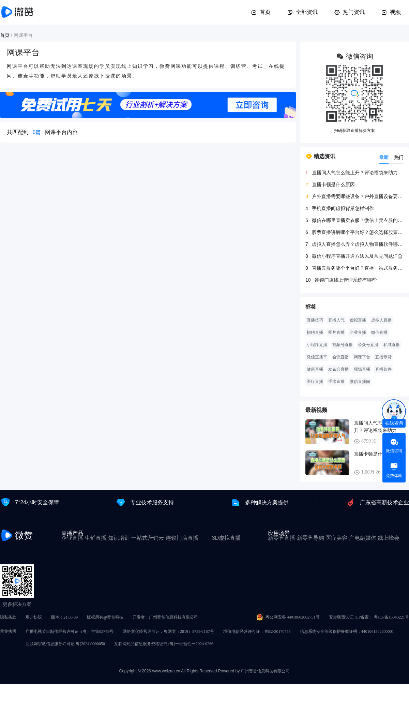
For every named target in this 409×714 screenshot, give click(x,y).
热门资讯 (349, 12)
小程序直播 (317, 344)
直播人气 (336, 320)
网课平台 (362, 357)
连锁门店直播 (182, 538)
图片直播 (336, 332)
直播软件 (383, 369)
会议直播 (340, 357)
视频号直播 (342, 344)
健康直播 (315, 369)
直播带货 (383, 357)
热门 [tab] (399, 157)
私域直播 (391, 344)
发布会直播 (338, 369)
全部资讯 (302, 12)
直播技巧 (315, 320)
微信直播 (379, 332)
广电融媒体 (362, 538)
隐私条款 (8, 617)
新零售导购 (310, 538)
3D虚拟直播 (226, 538)
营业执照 (8, 631)
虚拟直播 (358, 320)
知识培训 (119, 538)
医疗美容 (336, 538)
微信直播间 (360, 381)
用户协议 (34, 617)
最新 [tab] (384, 157)
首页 (261, 12)
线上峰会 (388, 538)
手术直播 (336, 381)
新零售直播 (281, 538)
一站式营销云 (147, 538)
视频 (391, 12)
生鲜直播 (95, 538)
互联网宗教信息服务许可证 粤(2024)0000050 (65, 643)
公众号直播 (368, 344)
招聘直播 (315, 332)
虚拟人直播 (381, 320)
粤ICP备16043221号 (391, 617)
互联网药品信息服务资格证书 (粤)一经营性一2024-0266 (163, 643)
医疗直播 (315, 381)
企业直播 (358, 332)
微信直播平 (317, 357)
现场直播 (362, 369)
